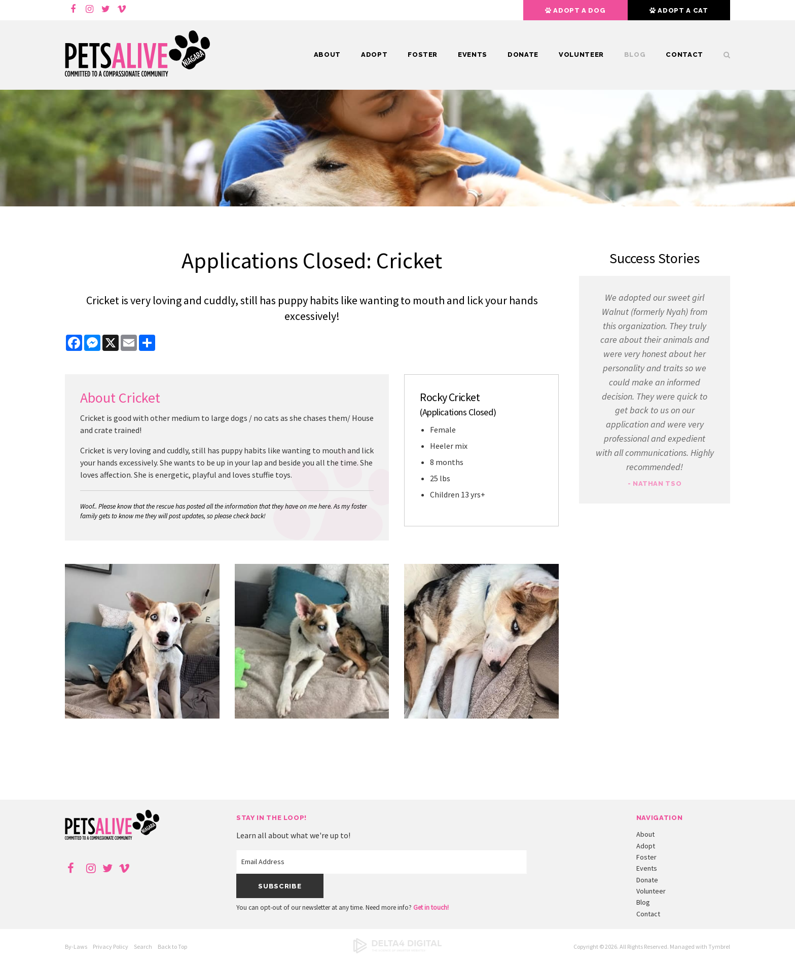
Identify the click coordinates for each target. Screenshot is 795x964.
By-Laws (76, 946)
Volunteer (581, 54)
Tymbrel (719, 946)
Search (721, 54)
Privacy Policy (110, 946)
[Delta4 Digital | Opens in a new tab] (397, 951)
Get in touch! (431, 907)
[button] (142, 715)
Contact (684, 54)
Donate (523, 54)
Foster (423, 54)
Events (472, 54)
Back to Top (172, 946)
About (327, 54)
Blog (635, 54)
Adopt (374, 54)
